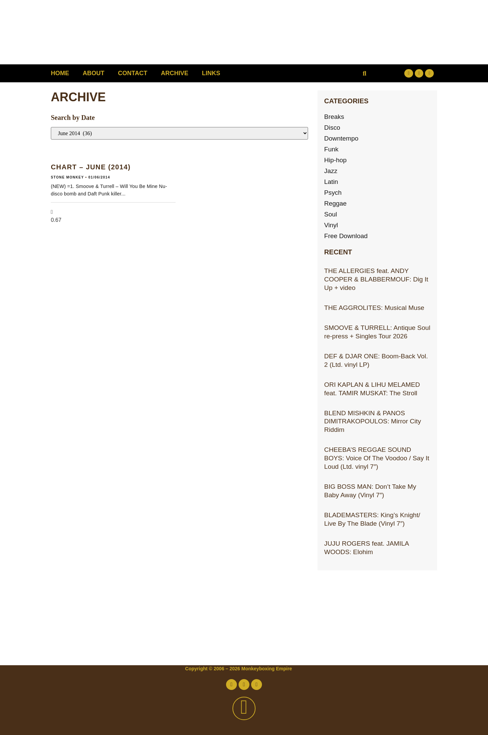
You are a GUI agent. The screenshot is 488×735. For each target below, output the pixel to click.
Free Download (346, 235)
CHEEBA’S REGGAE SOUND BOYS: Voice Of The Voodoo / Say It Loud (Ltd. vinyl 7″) (376, 458)
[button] (364, 73)
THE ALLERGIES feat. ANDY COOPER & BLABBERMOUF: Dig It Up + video (376, 279)
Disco (332, 127)
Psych (333, 192)
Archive (174, 73)
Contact (132, 73)
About (93, 73)
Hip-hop (335, 160)
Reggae (335, 203)
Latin (331, 181)
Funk (331, 149)
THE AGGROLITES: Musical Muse (374, 307)
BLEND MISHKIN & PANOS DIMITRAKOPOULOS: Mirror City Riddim (372, 422)
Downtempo (341, 138)
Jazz (331, 170)
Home (60, 73)
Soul (330, 214)
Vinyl (331, 225)
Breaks (334, 116)
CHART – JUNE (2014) (91, 167)
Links (211, 73)
